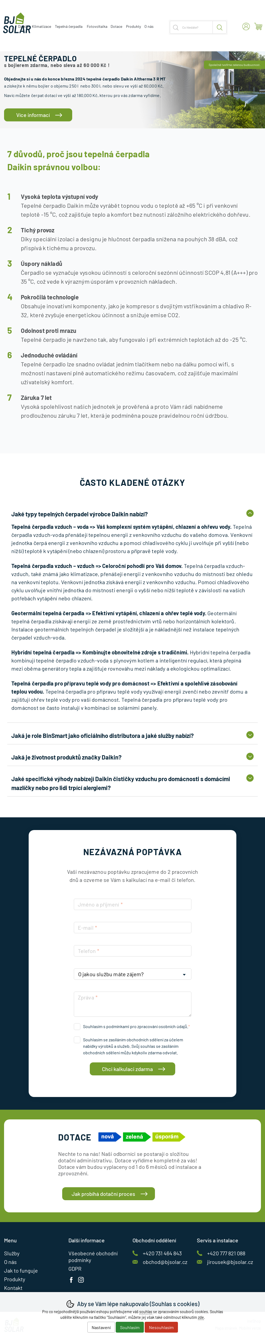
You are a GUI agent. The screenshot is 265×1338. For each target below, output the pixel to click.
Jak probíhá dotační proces (103, 1193)
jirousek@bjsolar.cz (230, 1262)
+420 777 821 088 (226, 1253)
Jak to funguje (21, 1270)
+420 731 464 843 (162, 1253)
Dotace (116, 26)
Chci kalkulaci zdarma (127, 1069)
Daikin (23, 26)
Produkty (133, 26)
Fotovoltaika (97, 26)
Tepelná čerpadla (68, 26)
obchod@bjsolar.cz (165, 1262)
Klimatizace (41, 26)
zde (201, 1317)
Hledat (220, 27)
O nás (149, 26)
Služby (11, 1253)
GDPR (74, 1268)
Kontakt (13, 1288)
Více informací (33, 115)
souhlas (145, 1311)
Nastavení (101, 1327)
